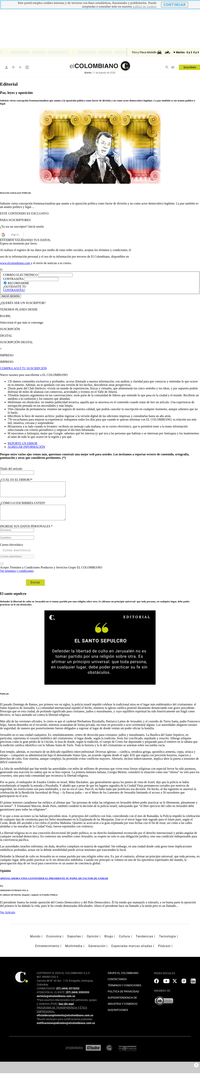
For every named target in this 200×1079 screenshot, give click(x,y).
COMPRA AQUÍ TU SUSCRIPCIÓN (23, 368)
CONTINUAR (174, 5)
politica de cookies (145, 6)
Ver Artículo (7, 918)
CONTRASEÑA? (14, 290)
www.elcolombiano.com (15, 263)
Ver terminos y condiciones (17, 576)
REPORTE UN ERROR (23, 443)
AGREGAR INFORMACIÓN (26, 446)
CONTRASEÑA (13, 278)
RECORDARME (18, 283)
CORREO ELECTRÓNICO (20, 274)
